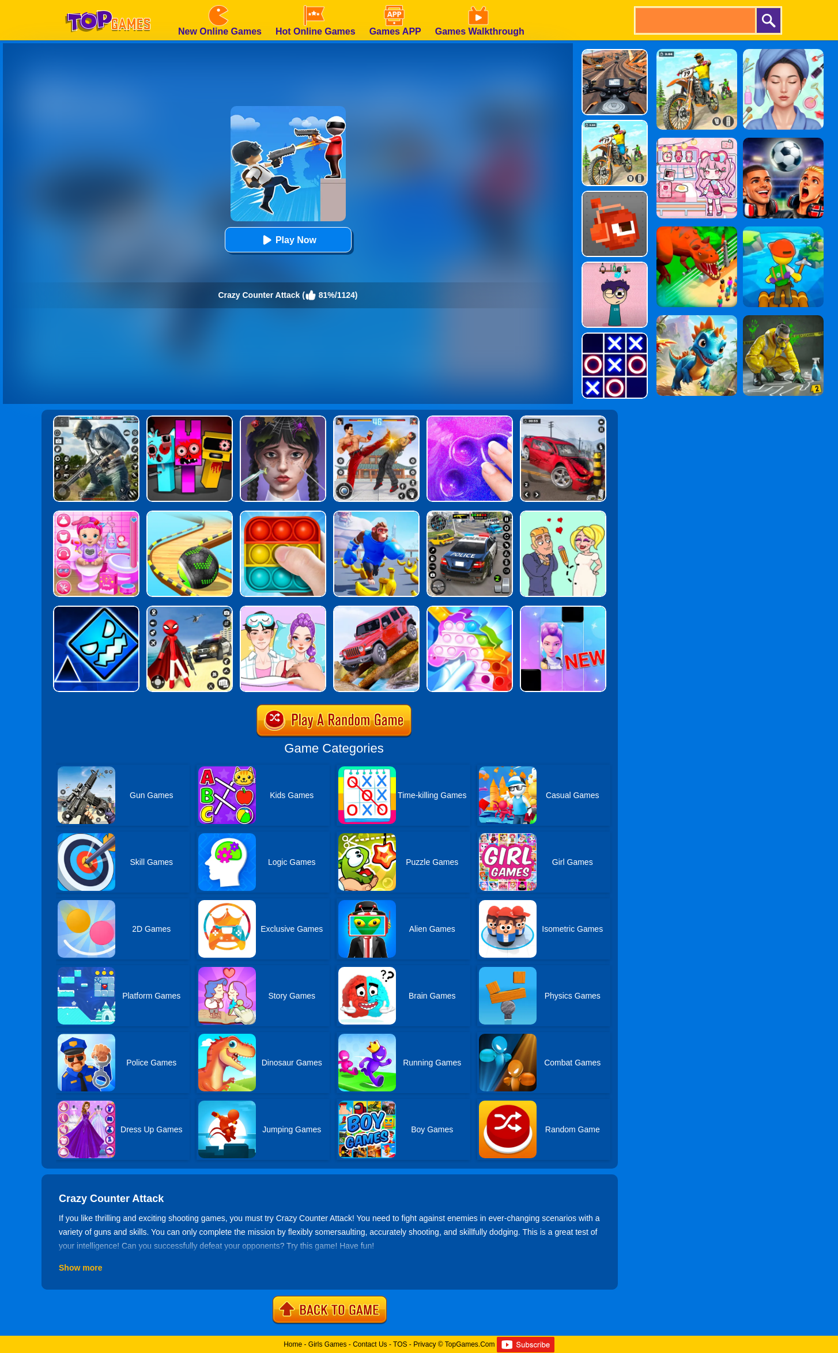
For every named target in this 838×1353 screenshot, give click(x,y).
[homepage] (108, 4)
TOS (400, 1344)
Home (293, 1344)
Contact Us (370, 1344)
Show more (80, 1267)
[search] (694, 20)
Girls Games (327, 1344)
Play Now (287, 240)
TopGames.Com (470, 1344)
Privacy (424, 1344)
